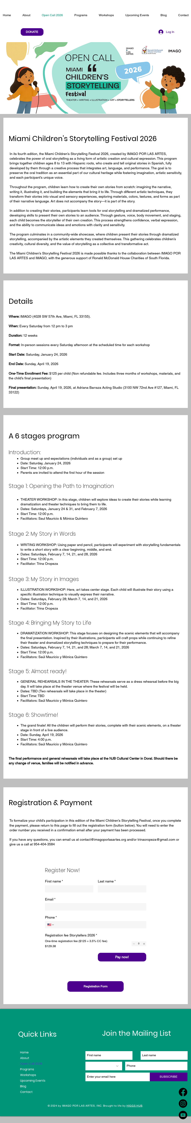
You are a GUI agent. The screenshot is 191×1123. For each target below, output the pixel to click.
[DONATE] (32, 32)
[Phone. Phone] (99, 924)
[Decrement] (134, 943)
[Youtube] (183, 1115)
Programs (27, 1069)
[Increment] (144, 943)
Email (50, 899)
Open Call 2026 (31, 1063)
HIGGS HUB (134, 1105)
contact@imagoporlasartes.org (103, 839)
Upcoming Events (32, 1080)
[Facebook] (183, 1092)
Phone (51, 917)
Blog (23, 1086)
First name (54, 881)
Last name (107, 881)
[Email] (94, 906)
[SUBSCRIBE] (168, 1077)
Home (24, 1052)
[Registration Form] (95, 986)
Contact (26, 1092)
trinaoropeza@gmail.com (156, 839)
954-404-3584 (44, 844)
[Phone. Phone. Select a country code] (50, 924)
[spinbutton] (139, 943)
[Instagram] (183, 1103)
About (24, 1058)
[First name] (68, 888)
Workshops (28, 1075)
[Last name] (121, 888)
